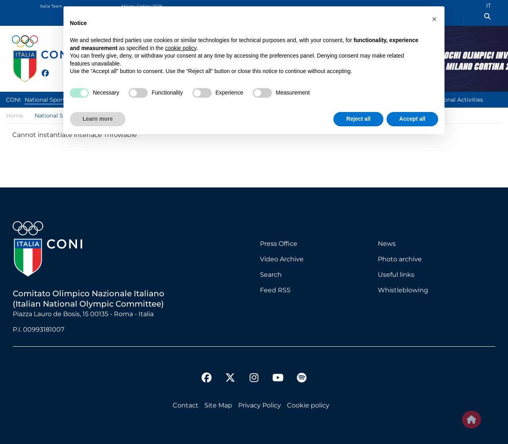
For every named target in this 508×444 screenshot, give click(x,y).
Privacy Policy (259, 405)
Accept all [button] (412, 119)
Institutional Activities (452, 99)
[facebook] (42, 69)
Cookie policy (308, 405)
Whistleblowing (403, 290)
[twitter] (53, 72)
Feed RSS (275, 290)
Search (271, 274)
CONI (13, 99)
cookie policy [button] (180, 48)
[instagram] (254, 379)
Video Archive (282, 259)
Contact (185, 405)
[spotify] (302, 379)
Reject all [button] (358, 119)
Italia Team (51, 6)
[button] (434, 19)
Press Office (278, 243)
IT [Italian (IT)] (488, 5)
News (387, 243)
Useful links (396, 274)
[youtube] (278, 379)
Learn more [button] (98, 119)
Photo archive (400, 259)
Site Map (218, 405)
